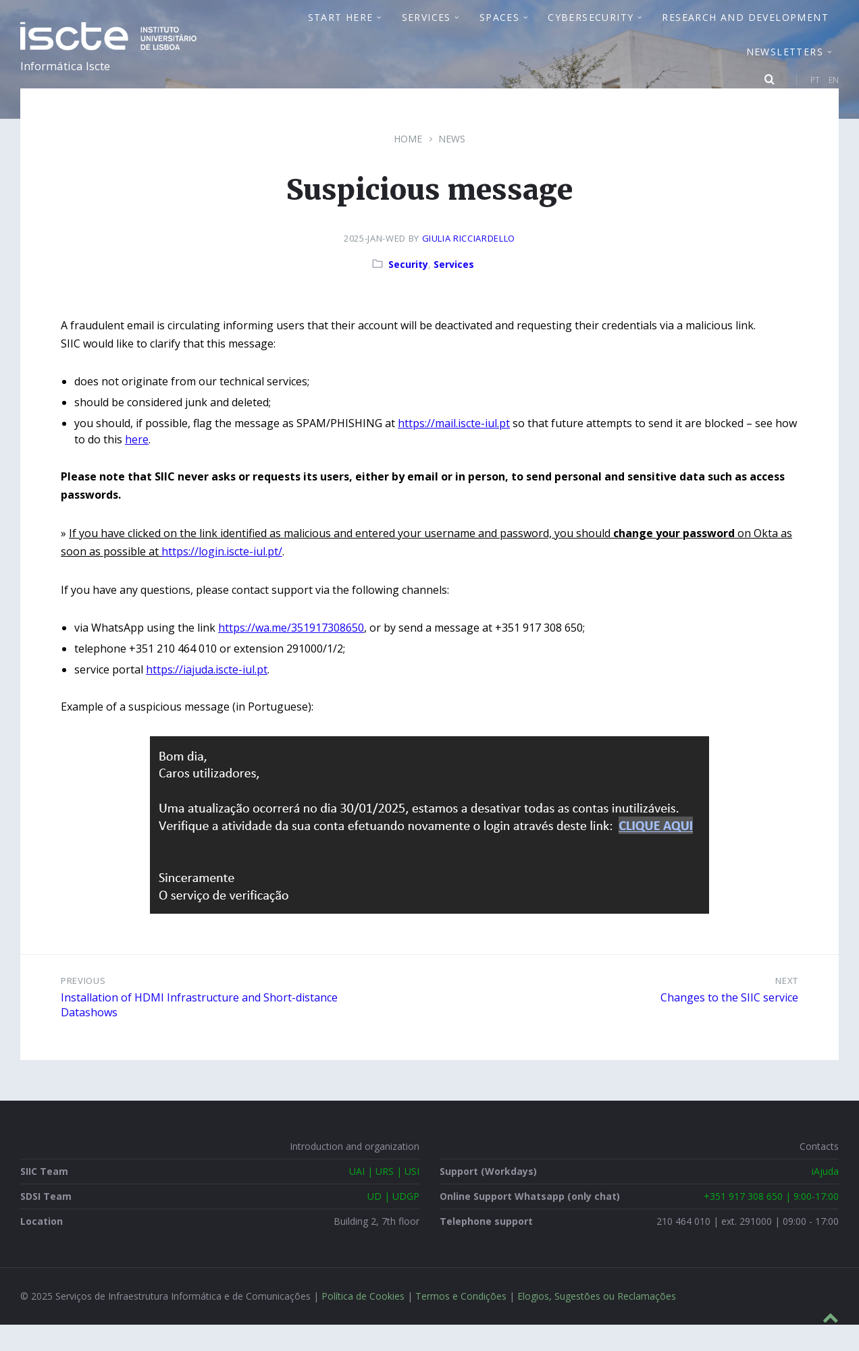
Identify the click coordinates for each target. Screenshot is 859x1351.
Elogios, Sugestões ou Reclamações (596, 1323)
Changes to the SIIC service (729, 1023)
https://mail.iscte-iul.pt (454, 450)
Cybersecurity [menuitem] (590, 30)
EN (834, 93)
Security (408, 291)
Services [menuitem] (426, 30)
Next (786, 1007)
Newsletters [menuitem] (784, 65)
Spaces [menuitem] (499, 30)
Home (408, 165)
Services (454, 291)
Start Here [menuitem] (340, 30)
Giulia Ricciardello (468, 265)
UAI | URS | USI (384, 1198)
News (451, 165)
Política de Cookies (363, 1323)
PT (815, 93)
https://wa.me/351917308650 (291, 654)
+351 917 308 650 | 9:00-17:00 (771, 1223)
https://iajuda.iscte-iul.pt (206, 696)
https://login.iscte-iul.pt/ (221, 578)
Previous (83, 1007)
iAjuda (825, 1198)
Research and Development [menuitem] (745, 30)
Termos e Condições (460, 1323)
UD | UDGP (393, 1223)
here (137, 466)
